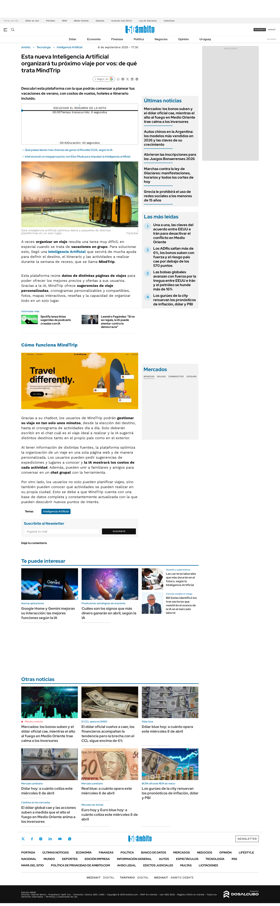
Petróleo (50, 20)
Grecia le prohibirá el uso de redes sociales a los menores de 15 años (168, 196)
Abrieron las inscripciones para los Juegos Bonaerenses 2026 (170, 156)
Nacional (28, 859)
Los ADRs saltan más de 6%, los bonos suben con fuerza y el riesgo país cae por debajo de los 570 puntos (173, 257)
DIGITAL (100, 877)
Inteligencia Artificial (69, 47)
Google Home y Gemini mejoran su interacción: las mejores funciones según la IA (48, 613)
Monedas (149, 376)
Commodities (176, 376)
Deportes (70, 859)
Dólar (72, 39)
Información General (134, 859)
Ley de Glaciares (148, 20)
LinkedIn (50, 838)
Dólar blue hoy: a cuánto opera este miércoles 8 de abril (167, 729)
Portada (28, 852)
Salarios (100, 20)
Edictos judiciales (158, 865)
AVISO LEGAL (126, 865)
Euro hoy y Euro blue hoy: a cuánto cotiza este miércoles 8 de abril (109, 815)
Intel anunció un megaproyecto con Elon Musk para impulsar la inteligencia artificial (77, 156)
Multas (186, 865)
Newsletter (271, 39)
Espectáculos (187, 859)
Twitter (23, 838)
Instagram (40, 838)
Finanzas (117, 39)
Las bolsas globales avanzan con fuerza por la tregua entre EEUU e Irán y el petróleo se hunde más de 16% (174, 280)
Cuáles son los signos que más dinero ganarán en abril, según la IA (109, 613)
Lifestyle (246, 852)
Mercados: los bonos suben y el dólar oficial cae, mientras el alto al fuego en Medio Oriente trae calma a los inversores (169, 115)
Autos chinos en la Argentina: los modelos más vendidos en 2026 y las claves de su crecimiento (168, 138)
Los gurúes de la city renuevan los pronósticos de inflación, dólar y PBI (174, 299)
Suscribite (119, 531)
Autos (164, 859)
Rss (234, 859)
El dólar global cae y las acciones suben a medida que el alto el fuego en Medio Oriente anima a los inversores (48, 814)
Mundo (49, 859)
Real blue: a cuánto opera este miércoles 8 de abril (106, 790)
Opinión (183, 39)
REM (64, 20)
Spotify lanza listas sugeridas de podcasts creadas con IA (56, 320)
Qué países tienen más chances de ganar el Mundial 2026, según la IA (68, 150)
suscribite (260, 30)
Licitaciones (208, 865)
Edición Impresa (97, 859)
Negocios (161, 39)
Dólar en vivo (32, 20)
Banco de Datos (153, 852)
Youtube (60, 839)
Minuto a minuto (34, 721)
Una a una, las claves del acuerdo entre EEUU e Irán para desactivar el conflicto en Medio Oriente (173, 233)
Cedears (191, 376)
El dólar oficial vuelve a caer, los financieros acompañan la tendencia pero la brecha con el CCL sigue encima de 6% (107, 733)
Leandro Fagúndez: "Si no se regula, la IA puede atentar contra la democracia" (118, 322)
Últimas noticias (55, 852)
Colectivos (169, 20)
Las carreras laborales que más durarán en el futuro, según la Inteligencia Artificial (181, 579)
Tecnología (44, 47)
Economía (94, 39)
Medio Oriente (81, 20)
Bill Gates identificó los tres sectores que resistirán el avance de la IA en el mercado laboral (181, 605)
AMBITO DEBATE (174, 877)
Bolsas (161, 376)
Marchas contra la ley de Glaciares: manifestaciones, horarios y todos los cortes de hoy (169, 175)
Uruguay (205, 39)
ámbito (26, 47)
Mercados (181, 852)
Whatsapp (69, 838)
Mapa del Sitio (32, 865)
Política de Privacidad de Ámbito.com (80, 865)
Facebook (32, 838)
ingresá (272, 30)
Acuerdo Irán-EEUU (121, 20)
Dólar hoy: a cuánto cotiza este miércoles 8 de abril (47, 790)
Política (139, 39)
